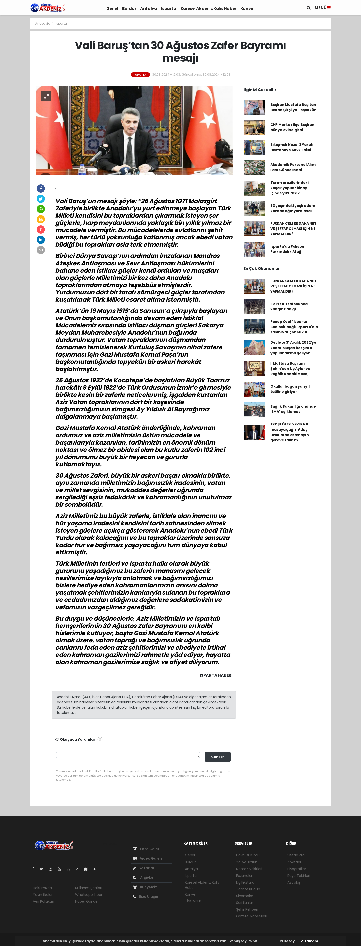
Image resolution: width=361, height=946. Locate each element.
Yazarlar (143, 868)
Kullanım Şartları (88, 887)
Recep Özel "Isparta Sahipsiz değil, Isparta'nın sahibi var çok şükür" (294, 327)
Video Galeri (147, 858)
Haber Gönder (87, 901)
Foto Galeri (146, 848)
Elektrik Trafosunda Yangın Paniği (289, 306)
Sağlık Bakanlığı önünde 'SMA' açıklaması (293, 409)
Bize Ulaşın (145, 896)
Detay (287, 941)
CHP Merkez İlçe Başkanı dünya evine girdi (293, 127)
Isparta (168, 8)
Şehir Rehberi (247, 909)
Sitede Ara (296, 855)
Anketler (294, 862)
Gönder (217, 757)
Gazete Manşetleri (251, 916)
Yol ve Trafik (246, 862)
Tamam (309, 941)
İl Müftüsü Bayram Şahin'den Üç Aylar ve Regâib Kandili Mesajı (290, 368)
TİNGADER (193, 901)
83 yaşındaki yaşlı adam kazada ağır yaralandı (292, 208)
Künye (246, 8)
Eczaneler (244, 875)
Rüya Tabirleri (298, 875)
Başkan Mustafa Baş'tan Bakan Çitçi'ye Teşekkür (293, 107)
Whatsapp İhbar (88, 894)
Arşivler (143, 877)
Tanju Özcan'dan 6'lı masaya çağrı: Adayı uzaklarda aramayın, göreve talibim (290, 432)
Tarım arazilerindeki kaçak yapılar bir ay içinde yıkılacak (289, 188)
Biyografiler (296, 868)
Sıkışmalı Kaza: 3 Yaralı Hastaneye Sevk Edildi (291, 147)
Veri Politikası (43, 901)
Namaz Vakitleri (249, 868)
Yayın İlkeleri (43, 894)
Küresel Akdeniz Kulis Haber (208, 8)
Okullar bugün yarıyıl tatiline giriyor (290, 389)
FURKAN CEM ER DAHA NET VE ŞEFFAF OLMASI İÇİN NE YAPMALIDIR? (293, 228)
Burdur (129, 8)
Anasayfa (43, 23)
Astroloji (293, 882)
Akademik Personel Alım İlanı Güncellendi (293, 167)
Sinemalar (244, 895)
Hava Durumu (248, 855)
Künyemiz (145, 887)
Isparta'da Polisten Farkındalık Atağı (288, 249)
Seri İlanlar (244, 902)
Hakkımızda (42, 887)
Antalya (148, 8)
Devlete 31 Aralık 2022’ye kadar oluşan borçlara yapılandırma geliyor (293, 348)
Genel (112, 8)
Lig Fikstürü (245, 882)
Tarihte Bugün (248, 889)
